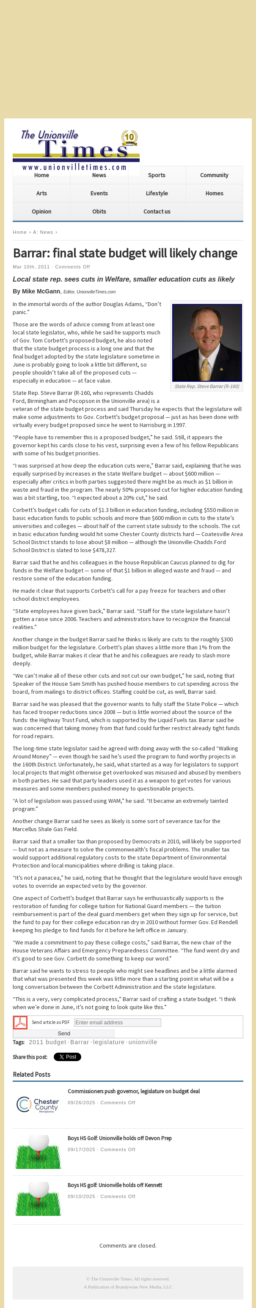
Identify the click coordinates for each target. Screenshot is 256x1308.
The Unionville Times (111, 1278)
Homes (214, 193)
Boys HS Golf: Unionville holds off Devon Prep (120, 1138)
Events (99, 193)
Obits (99, 211)
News (99, 175)
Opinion (41, 211)
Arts (41, 193)
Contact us (157, 211)
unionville (143, 1042)
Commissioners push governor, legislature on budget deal (134, 1091)
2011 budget (47, 1042)
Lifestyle (157, 193)
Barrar (79, 1042)
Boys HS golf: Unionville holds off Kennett (115, 1185)
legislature (109, 1042)
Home (41, 175)
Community (214, 175)
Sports (156, 175)
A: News (43, 232)
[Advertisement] (128, 59)
